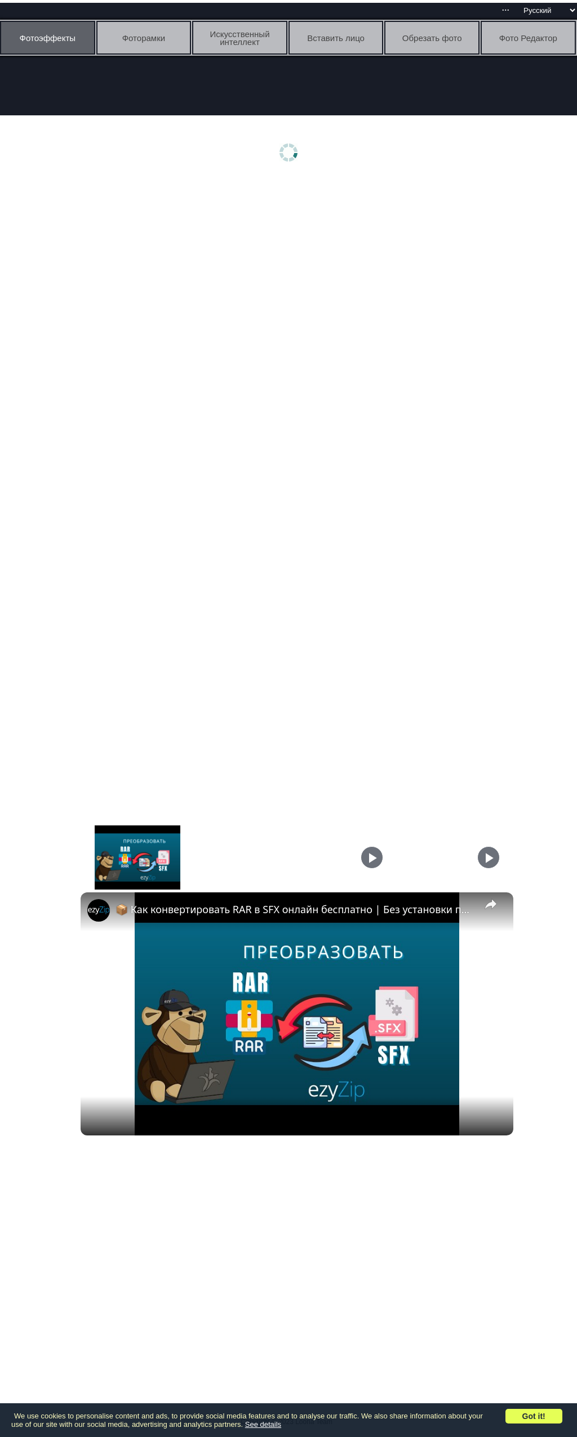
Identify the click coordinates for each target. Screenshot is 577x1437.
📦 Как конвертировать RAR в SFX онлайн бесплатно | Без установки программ (295, 909)
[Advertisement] (291, 268)
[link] (98, 910)
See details (263, 1424)
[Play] (372, 857)
